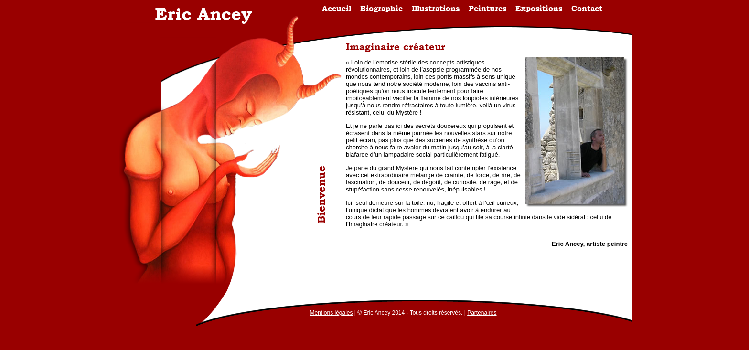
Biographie (381, 8)
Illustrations (436, 8)
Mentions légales (331, 312)
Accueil (336, 8)
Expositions (538, 8)
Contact (586, 8)
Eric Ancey (203, 14)
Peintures (487, 8)
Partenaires (481, 312)
